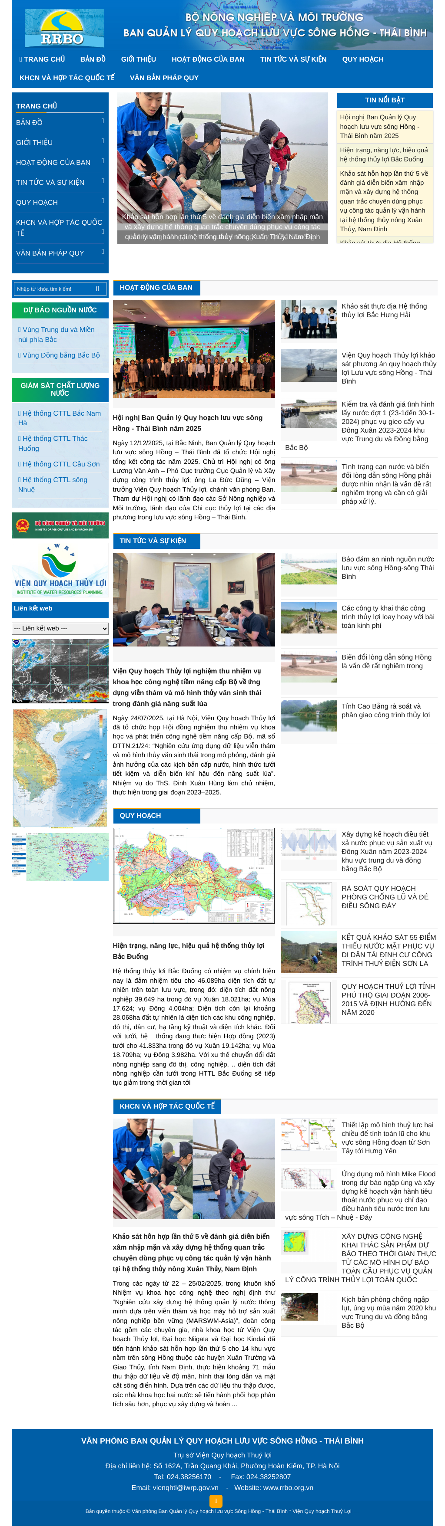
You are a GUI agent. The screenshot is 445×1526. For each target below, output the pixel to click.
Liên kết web (33, 608)
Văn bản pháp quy (164, 78)
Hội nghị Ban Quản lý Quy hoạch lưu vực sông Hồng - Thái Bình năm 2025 (380, 127)
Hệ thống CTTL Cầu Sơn (59, 464)
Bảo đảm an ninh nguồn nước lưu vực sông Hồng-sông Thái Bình (388, 568)
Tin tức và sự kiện (293, 59)
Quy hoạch (363, 59)
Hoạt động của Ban (208, 59)
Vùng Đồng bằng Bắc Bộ (59, 355)
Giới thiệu (138, 59)
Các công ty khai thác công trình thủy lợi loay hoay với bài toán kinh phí (388, 617)
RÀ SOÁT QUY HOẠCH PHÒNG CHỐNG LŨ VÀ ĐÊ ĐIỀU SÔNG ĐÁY (385, 897)
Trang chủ (36, 106)
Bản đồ (93, 59)
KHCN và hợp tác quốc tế (67, 78)
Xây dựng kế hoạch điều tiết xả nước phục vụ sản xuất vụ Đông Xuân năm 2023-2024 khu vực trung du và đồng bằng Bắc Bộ (387, 852)
